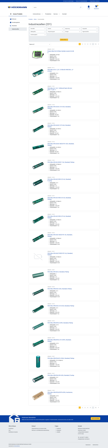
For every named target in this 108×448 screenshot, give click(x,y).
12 (95, 44)
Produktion (48, 14)
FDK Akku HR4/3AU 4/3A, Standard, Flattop (60, 288)
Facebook (59, 428)
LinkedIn (58, 432)
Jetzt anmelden (95, 418)
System (55, 28)
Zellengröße (38, 31)
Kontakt (64, 14)
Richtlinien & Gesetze (13, 432)
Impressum (88, 444)
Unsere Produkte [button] (16, 14)
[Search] (56, 7)
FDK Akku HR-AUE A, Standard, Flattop (58, 272)
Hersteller (38, 28)
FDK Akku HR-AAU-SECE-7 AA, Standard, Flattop (61, 162)
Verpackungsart (55, 31)
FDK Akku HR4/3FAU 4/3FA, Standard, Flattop (60, 323)
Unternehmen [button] (38, 14)
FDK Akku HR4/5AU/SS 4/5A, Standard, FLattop (61, 375)
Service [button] (57, 14)
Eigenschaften (90, 31)
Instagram (59, 430)
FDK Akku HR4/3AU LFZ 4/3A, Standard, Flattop (61, 306)
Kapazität (90, 28)
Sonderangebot (38, 34)
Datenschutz (95, 444)
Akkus (35, 19)
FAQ (9, 430)
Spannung (72, 28)
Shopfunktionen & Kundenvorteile (39, 428)
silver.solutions (17, 446)
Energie (72, 31)
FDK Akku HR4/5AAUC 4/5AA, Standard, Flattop (61, 358)
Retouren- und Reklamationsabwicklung (40, 430)
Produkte (31, 19)
